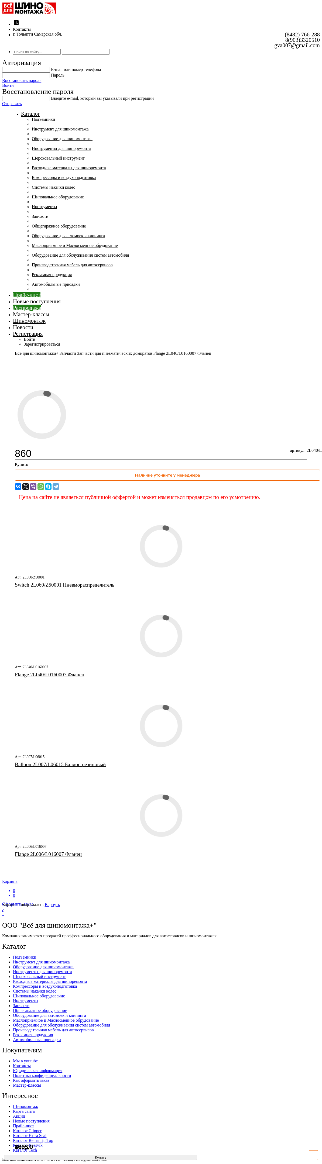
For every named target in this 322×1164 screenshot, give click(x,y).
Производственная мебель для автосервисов (72, 265)
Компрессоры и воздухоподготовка (64, 177)
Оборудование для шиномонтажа (62, 138)
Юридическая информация (37, 1070)
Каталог (30, 114)
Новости (23, 327)
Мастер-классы (31, 314)
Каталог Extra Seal (29, 1135)
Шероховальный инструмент (58, 158)
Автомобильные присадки (56, 284)
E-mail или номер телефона (76, 69)
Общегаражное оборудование (59, 226)
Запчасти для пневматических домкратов (114, 353)
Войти (8, 85)
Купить (21, 464)
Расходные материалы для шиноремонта (69, 168)
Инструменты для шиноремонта (61, 148)
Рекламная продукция (52, 274)
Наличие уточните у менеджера (167, 474)
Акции (19, 1116)
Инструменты (44, 206)
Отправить (12, 103)
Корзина (161, 888)
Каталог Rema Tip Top (33, 1140)
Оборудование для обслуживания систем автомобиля (80, 255)
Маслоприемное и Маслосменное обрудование (75, 245)
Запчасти (40, 216)
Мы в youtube (25, 1061)
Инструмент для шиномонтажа (60, 129)
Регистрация (28, 333)
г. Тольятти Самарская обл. (37, 34)
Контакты (22, 29)
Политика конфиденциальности (42, 1075)
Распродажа (27, 308)
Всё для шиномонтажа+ (37, 353)
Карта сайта (24, 1111)
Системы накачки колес (53, 187)
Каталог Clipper (27, 1130)
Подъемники (43, 119)
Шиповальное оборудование (58, 197)
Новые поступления (37, 301)
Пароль (57, 75)
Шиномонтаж (29, 321)
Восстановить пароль (21, 80)
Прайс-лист (26, 295)
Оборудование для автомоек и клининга (68, 235)
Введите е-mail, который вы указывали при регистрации (102, 98)
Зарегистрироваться (42, 344)
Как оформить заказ (31, 1080)
